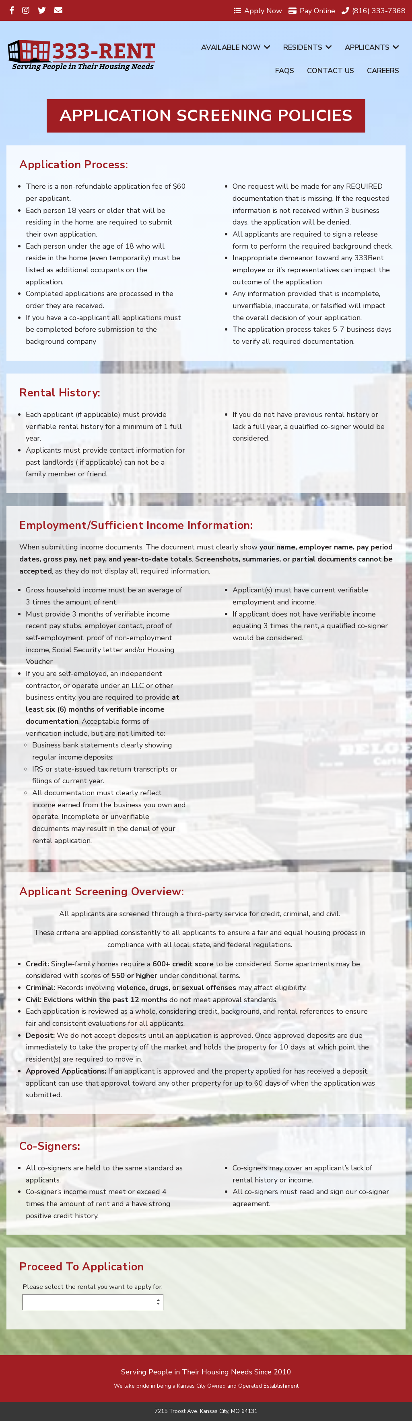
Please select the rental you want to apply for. (93, 1287)
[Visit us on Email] (58, 10)
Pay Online (311, 10)
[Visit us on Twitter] (42, 10)
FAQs (284, 71)
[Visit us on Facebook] (11, 10)
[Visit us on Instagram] (26, 10)
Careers (383, 71)
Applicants (372, 47)
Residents (307, 47)
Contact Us (330, 71)
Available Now (235, 47)
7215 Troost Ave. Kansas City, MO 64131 (206, 1411)
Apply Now (258, 10)
